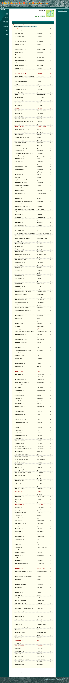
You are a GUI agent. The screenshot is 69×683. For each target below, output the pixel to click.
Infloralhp (7, 29)
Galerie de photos (5, 26)
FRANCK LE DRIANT (65, 678)
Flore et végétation (5, 14)
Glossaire (7, 34)
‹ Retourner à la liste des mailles (19, 26)
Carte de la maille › (33, 26)
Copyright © (66, 7)
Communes (6, 22)
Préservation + (6, 17)
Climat (7, 13)
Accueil (2, 7)
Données (7, 30)
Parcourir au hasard (5, 25)
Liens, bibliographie (5, 31)
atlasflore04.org (47, 679)
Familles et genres (5, 21)
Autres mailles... (27, 26)
